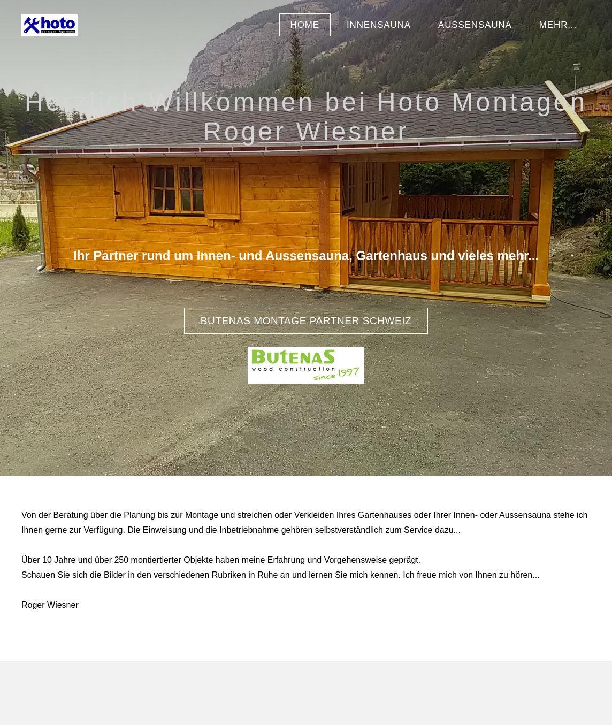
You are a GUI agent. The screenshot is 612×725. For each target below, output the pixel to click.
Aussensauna (475, 25)
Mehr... (558, 25)
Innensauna (379, 25)
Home (304, 25)
